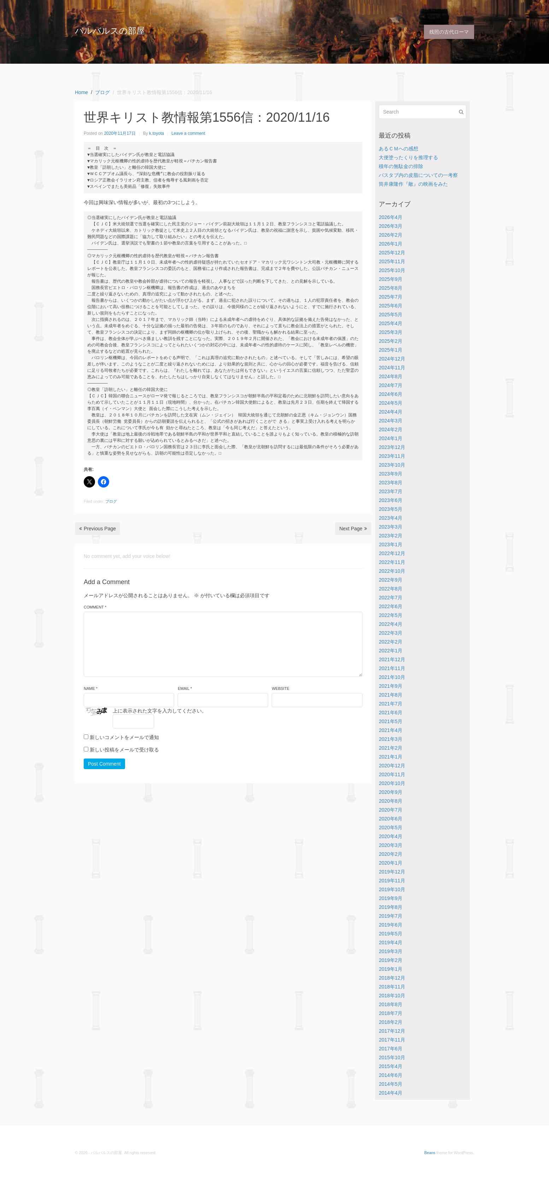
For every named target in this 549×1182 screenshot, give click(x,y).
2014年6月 (390, 1075)
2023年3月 (390, 527)
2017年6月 (390, 1048)
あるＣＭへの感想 (398, 148)
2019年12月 (392, 872)
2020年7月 (390, 810)
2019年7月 (390, 916)
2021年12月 (392, 659)
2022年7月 (390, 597)
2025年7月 (390, 297)
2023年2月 (390, 535)
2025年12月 (392, 252)
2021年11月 (392, 668)
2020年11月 (392, 774)
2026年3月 (390, 226)
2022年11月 (392, 562)
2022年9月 (390, 580)
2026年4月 (390, 217)
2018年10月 (392, 995)
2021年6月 (390, 712)
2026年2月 (390, 235)
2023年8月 (390, 482)
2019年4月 (390, 942)
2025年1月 (390, 350)
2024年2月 (390, 429)
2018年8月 (390, 1004)
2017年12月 (392, 1031)
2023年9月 (390, 474)
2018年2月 (390, 1022)
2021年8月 (390, 695)
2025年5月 (390, 314)
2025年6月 (390, 306)
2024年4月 (390, 412)
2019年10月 (392, 889)
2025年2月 (390, 341)
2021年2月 (390, 748)
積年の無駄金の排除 (401, 166)
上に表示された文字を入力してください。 (160, 711)
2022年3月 (390, 633)
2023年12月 (392, 447)
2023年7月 (390, 491)
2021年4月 (390, 730)
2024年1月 (390, 438)
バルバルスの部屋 (110, 30)
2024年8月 (390, 376)
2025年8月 (390, 288)
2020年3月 (390, 845)
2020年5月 (390, 827)
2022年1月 (390, 650)
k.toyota (156, 133)
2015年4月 (390, 1066)
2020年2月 (390, 854)
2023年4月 (390, 518)
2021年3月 (390, 739)
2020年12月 (392, 765)
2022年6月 (390, 606)
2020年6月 (390, 818)
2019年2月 (390, 960)
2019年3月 (390, 951)
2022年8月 (390, 589)
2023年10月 (392, 465)
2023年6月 (390, 500)
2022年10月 (392, 571)
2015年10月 (392, 1057)
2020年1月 (390, 863)
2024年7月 (390, 385)
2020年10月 (392, 783)
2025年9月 (390, 279)
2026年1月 (390, 244)
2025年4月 (390, 323)
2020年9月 (390, 792)
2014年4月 (390, 1093)
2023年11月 (392, 456)
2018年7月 (390, 1013)
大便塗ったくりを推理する (408, 157)
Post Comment (104, 764)
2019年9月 (390, 898)
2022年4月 (390, 624)
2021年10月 (392, 677)
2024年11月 (392, 367)
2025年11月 (392, 261)
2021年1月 (390, 757)
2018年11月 (392, 987)
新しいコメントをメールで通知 (124, 737)
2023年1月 (390, 544)
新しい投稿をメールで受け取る (124, 750)
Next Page (353, 528)
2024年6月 (390, 394)
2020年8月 (390, 801)
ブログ (111, 501)
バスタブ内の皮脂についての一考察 (418, 175)
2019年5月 (390, 933)
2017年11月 (392, 1040)
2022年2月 (390, 642)
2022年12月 (392, 553)
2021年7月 (390, 704)
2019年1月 (390, 969)
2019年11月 (392, 880)
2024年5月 (390, 403)
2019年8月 (390, 907)
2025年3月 (390, 332)
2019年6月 (390, 925)
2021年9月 (390, 686)
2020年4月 (390, 836)
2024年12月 (392, 359)
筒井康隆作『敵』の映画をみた (413, 184)
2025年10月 (392, 270)
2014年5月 (390, 1084)
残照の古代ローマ (449, 32)
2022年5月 (390, 615)
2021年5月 (390, 721)
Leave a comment (188, 133)
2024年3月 (390, 420)
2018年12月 (392, 978)
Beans (429, 1153)
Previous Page (97, 528)
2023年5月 (390, 509)
